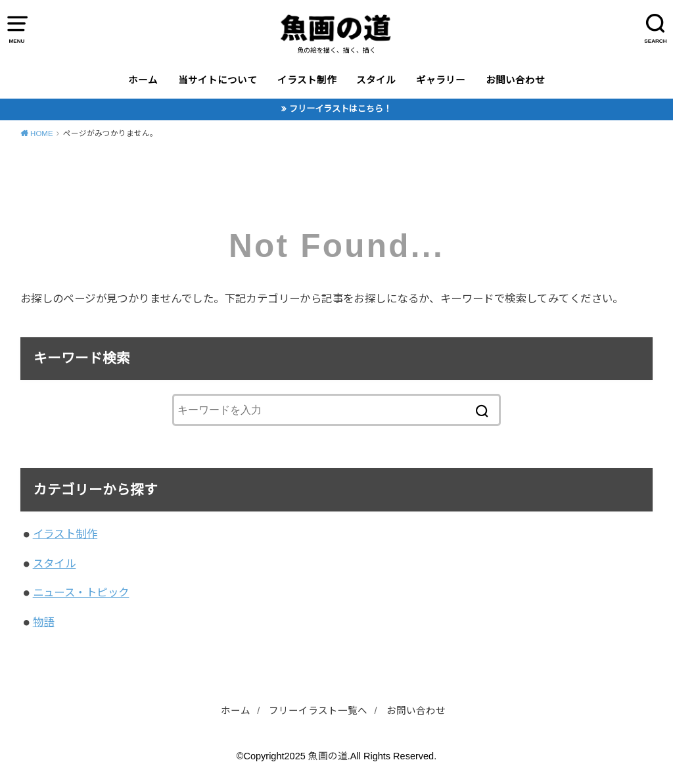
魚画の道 (328, 756)
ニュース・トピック (81, 592)
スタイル (376, 80)
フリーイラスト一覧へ (318, 710)
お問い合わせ (515, 80)
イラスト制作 (306, 80)
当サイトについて (217, 80)
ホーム (143, 80)
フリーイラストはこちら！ (340, 109)
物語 (44, 622)
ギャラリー (440, 80)
